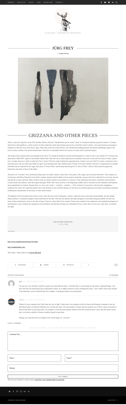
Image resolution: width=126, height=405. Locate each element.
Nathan (21, 300)
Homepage (11, 2)
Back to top (113, 401)
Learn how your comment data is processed (49, 381)
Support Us (59, 2)
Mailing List (21, 2)
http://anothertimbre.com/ (16, 247)
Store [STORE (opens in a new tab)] (39, 2)
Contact (31, 2)
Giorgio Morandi (35, 253)
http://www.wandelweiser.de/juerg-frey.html (23, 242)
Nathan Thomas (64, 53)
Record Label (48, 2)
